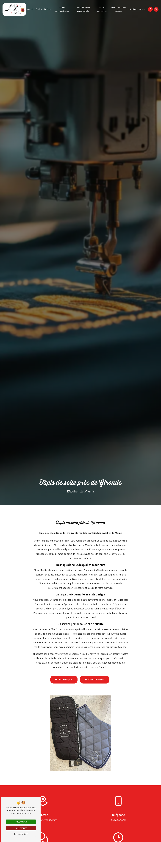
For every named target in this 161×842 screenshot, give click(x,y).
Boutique (133, 9)
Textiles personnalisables (62, 9)
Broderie (47, 9)
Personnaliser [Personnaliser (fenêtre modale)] (21, 834)
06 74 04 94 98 (118, 820)
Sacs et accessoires (102, 9)
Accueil (30, 9)
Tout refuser (21, 828)
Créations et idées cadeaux (118, 9)
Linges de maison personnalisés (83, 9)
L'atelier (39, 9)
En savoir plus (64, 679)
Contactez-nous (95, 679)
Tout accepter (21, 821)
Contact (142, 9)
